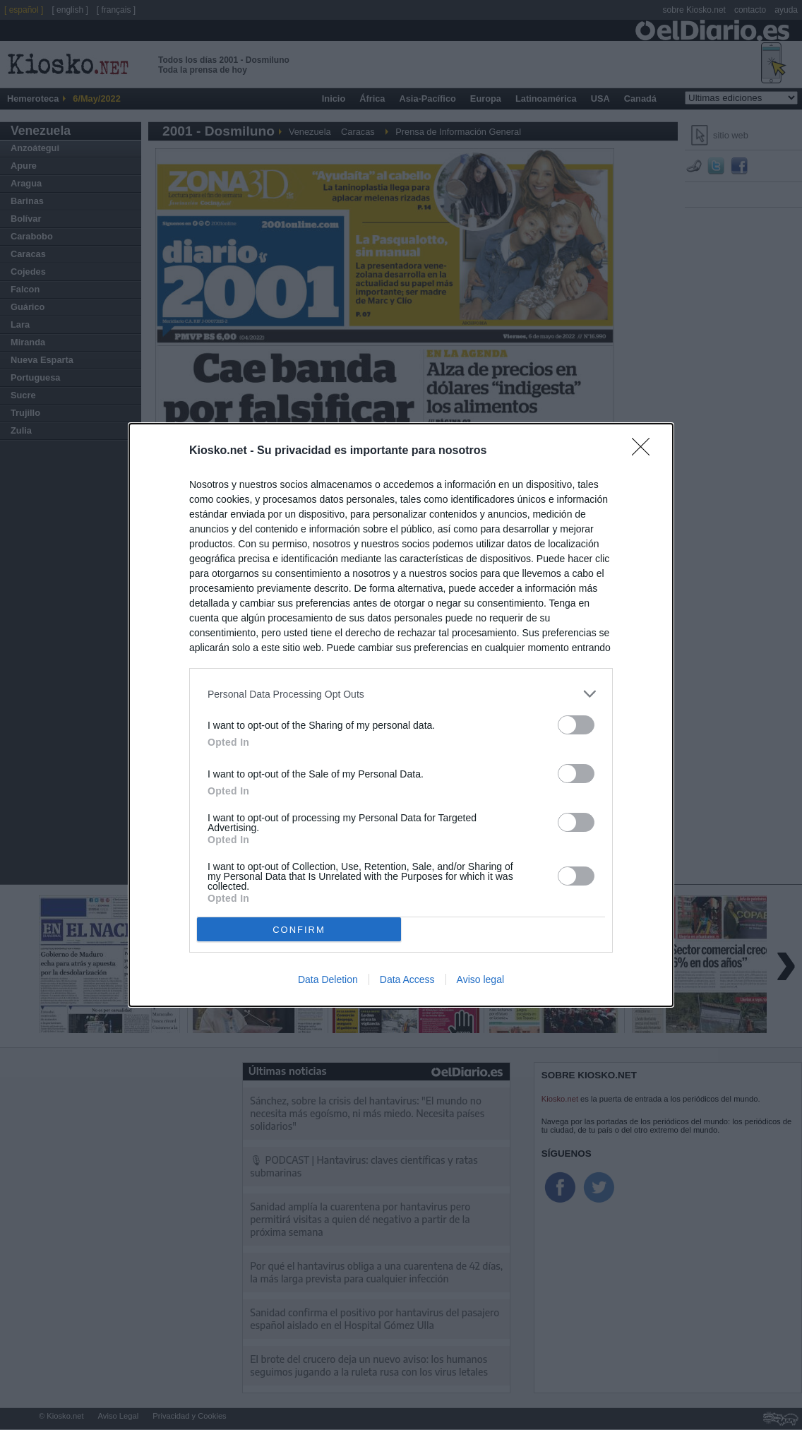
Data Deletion (328, 979)
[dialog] (401, 715)
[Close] (645, 451)
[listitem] (401, 693)
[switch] (576, 724)
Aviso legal (480, 979)
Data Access (407, 979)
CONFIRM (299, 929)
